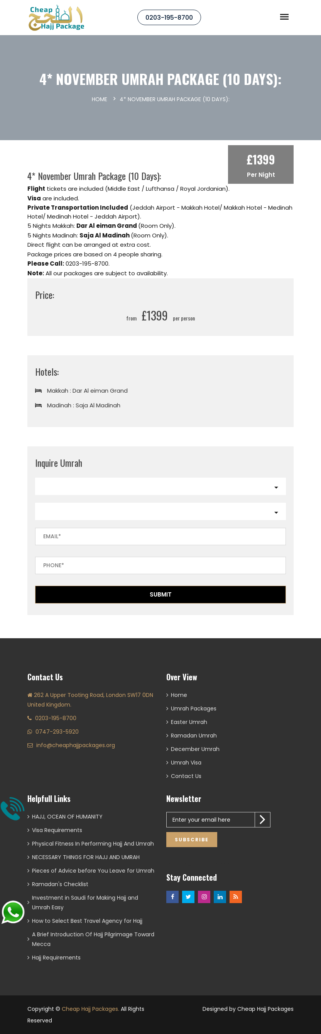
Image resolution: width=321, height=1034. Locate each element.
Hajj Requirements (56, 957)
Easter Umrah (189, 722)
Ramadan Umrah (194, 735)
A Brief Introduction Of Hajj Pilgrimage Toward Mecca (93, 939)
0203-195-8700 (169, 17)
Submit (161, 594)
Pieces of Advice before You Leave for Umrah (93, 871)
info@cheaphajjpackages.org (75, 745)
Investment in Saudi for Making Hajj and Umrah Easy (85, 902)
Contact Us (186, 776)
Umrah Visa (186, 762)
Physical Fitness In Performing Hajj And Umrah (93, 844)
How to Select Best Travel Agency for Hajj (87, 921)
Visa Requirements (57, 830)
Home (99, 99)
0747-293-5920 (57, 732)
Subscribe (192, 839)
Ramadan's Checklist (60, 884)
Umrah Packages (193, 708)
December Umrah (195, 749)
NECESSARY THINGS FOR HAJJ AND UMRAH (86, 857)
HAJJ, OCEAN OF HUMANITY (67, 816)
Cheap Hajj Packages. (90, 1009)
